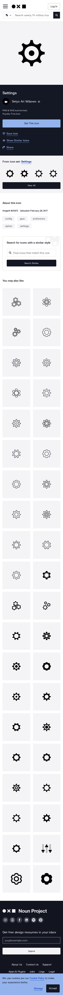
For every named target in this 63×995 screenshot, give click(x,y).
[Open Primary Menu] (5, 6)
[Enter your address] (31, 940)
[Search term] (33, 15)
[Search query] (31, 253)
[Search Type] (8, 15)
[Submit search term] (56, 15)
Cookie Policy (37, 978)
